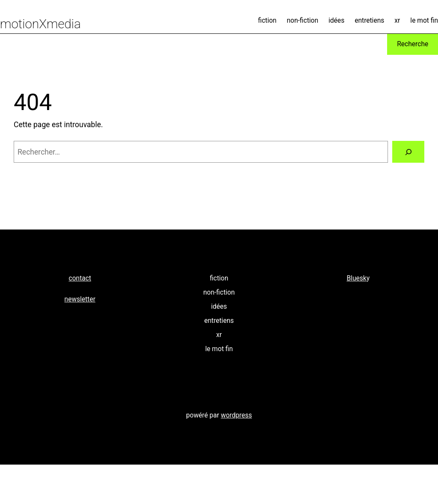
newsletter (80, 299)
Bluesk (356, 278)
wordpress (236, 415)
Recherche (412, 44)
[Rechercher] (408, 152)
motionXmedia (40, 24)
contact (80, 278)
